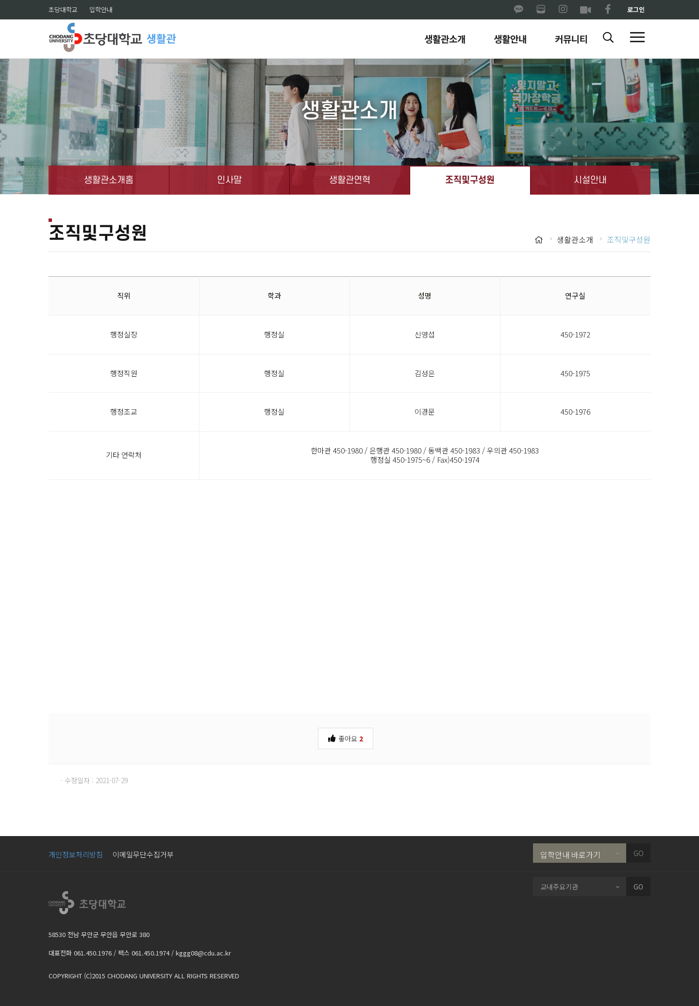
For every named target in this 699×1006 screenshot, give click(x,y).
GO (638, 853)
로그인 (636, 9)
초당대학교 (63, 9)
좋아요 (345, 737)
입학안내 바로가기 (570, 854)
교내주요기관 (559, 886)
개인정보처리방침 (76, 854)
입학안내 (101, 9)
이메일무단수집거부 (143, 854)
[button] (608, 38)
